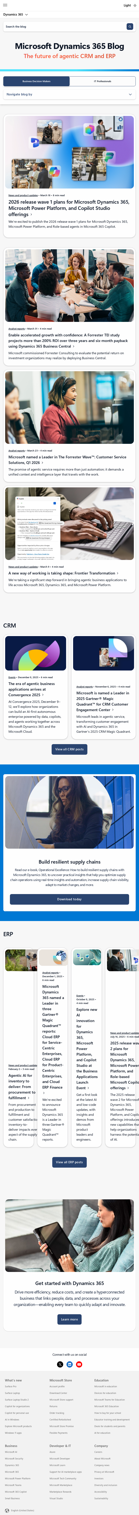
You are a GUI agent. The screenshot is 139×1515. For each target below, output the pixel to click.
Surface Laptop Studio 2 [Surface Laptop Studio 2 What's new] (17, 1399)
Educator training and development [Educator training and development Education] (112, 1419)
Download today (69, 899)
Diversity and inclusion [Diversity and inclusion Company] (105, 1485)
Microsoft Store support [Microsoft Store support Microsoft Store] (61, 1399)
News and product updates (23, 195)
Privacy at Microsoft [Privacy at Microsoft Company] (104, 1472)
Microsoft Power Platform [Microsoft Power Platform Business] (17, 1478)
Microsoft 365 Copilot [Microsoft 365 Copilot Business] (16, 1492)
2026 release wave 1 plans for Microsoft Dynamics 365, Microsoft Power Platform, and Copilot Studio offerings (68, 208)
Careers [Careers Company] (98, 1452)
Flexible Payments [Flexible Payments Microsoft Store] (59, 1433)
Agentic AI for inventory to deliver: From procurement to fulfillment (22, 1089)
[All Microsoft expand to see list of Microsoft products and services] (5, 6)
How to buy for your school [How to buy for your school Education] (107, 1413)
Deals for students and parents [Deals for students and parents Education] (109, 1426)
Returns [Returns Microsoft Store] (53, 1406)
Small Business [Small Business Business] (12, 1498)
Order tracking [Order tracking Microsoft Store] (57, 1413)
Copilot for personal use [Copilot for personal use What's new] (17, 1413)
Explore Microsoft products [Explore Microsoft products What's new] (18, 1426)
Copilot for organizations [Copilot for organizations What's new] (17, 1406)
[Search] (130, 26)
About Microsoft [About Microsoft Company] (102, 1458)
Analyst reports (16, 331)
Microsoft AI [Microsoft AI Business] (11, 1452)
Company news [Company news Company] (101, 1465)
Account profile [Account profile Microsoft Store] (57, 1386)
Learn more (69, 1319)
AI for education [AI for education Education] (102, 1433)
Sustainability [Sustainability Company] (101, 1498)
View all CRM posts (69, 749)
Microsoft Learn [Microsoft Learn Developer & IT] (57, 1465)
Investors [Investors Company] (98, 1478)
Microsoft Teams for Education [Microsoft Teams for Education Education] (109, 1399)
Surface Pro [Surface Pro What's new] (10, 1386)
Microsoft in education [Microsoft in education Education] (105, 1386)
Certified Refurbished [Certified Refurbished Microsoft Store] (60, 1419)
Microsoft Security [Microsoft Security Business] (14, 1458)
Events (11, 679)
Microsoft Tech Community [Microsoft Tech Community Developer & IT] (63, 1478)
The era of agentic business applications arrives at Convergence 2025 (31, 692)
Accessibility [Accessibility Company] (100, 1492)
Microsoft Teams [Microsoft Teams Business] (13, 1485)
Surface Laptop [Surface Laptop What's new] (12, 1393)
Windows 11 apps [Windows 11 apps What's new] (13, 1433)
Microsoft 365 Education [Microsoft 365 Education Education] (106, 1406)
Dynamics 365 (13, 14)
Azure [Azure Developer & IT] (52, 1452)
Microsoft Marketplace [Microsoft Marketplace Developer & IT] (61, 1485)
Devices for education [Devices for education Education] (105, 1393)
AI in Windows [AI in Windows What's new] (12, 1419)
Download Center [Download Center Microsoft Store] (58, 1393)
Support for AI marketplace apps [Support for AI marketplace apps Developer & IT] (66, 1472)
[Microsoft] (69, 3)
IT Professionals (102, 81)
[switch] (135, 5)
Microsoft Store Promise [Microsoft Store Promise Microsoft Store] (62, 1426)
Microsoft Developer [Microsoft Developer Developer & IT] (60, 1458)
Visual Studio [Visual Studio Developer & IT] (56, 1498)
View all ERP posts (69, 1162)
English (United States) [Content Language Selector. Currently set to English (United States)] (22, 1510)
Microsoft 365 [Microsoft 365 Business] (12, 1472)
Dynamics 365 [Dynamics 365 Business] (12, 1465)
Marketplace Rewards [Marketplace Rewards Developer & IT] (60, 1492)
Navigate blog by (69, 94)
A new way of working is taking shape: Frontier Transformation (63, 576)
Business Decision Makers (36, 81)
